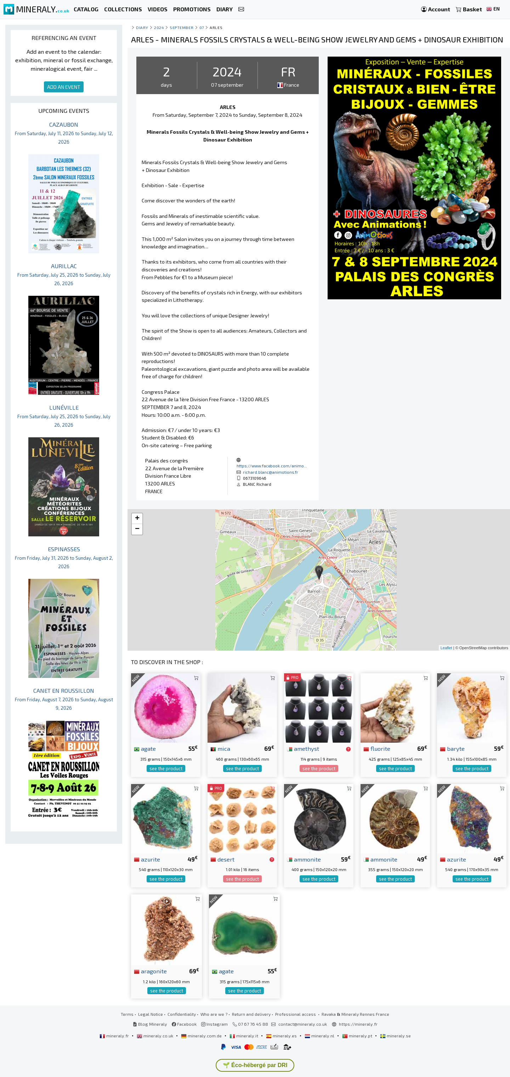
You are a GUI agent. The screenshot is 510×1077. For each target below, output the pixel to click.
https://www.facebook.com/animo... (272, 465)
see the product (165, 768)
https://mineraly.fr (358, 1023)
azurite (147, 859)
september (181, 27)
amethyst (303, 748)
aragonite (150, 970)
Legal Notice (150, 1014)
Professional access (296, 1014)
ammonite (304, 859)
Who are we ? (213, 1014)
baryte (452, 748)
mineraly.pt (357, 1035)
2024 (159, 27)
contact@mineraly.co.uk (302, 1023)
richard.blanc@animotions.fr (270, 472)
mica (220, 748)
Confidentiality (182, 1014)
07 (201, 27)
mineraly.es (282, 1035)
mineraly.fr (115, 1035)
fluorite (376, 748)
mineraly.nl (320, 1035)
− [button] (137, 529)
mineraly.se (395, 1035)
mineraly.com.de (202, 1035)
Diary (142, 27)
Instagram (214, 1023)
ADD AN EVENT (63, 87)
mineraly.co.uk (155, 1035)
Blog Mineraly (150, 1023)
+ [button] (137, 518)
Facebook (184, 1023)
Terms (127, 1014)
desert (222, 859)
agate (145, 748)
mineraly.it (244, 1035)
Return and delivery (251, 1014)
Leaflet (446, 648)
